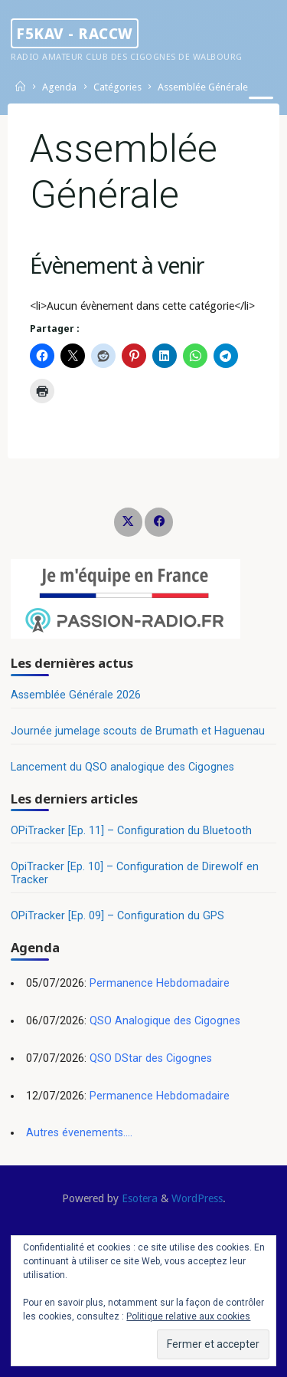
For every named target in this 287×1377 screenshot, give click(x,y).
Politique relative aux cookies (188, 1316)
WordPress (197, 1198)
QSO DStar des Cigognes (151, 1058)
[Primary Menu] (261, 105)
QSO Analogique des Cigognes (165, 1020)
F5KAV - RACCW (74, 33)
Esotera (138, 1198)
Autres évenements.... (79, 1132)
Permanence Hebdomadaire (160, 983)
